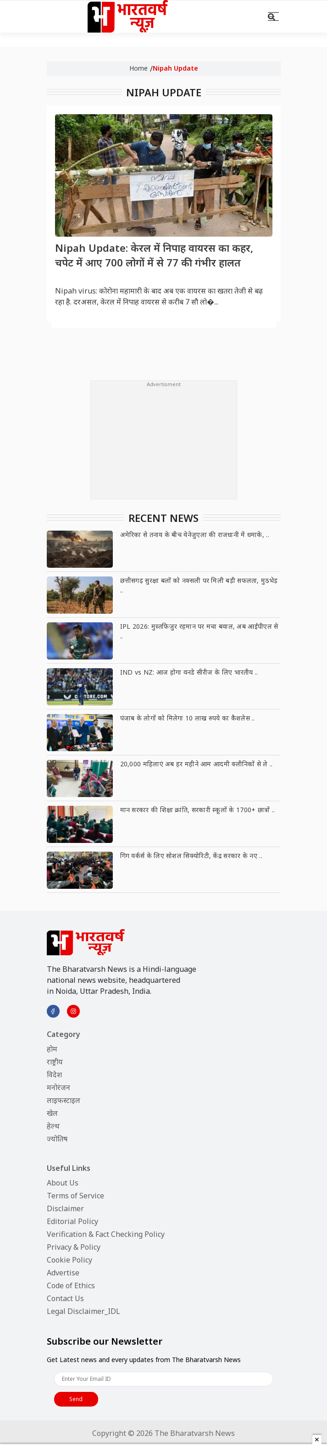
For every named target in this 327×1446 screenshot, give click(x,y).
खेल (52, 1113)
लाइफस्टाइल (63, 1100)
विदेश (54, 1074)
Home (138, 68)
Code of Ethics (71, 1285)
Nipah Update (175, 68)
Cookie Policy (69, 1260)
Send (76, 1399)
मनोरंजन (58, 1087)
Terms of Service (75, 1196)
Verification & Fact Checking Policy (106, 1234)
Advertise (63, 1273)
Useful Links (68, 1168)
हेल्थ (53, 1126)
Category (63, 1034)
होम (52, 1049)
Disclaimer (65, 1208)
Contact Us (65, 1298)
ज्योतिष (57, 1139)
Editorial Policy (72, 1221)
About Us (62, 1183)
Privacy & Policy (73, 1247)
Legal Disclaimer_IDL (83, 1311)
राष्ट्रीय (55, 1062)
